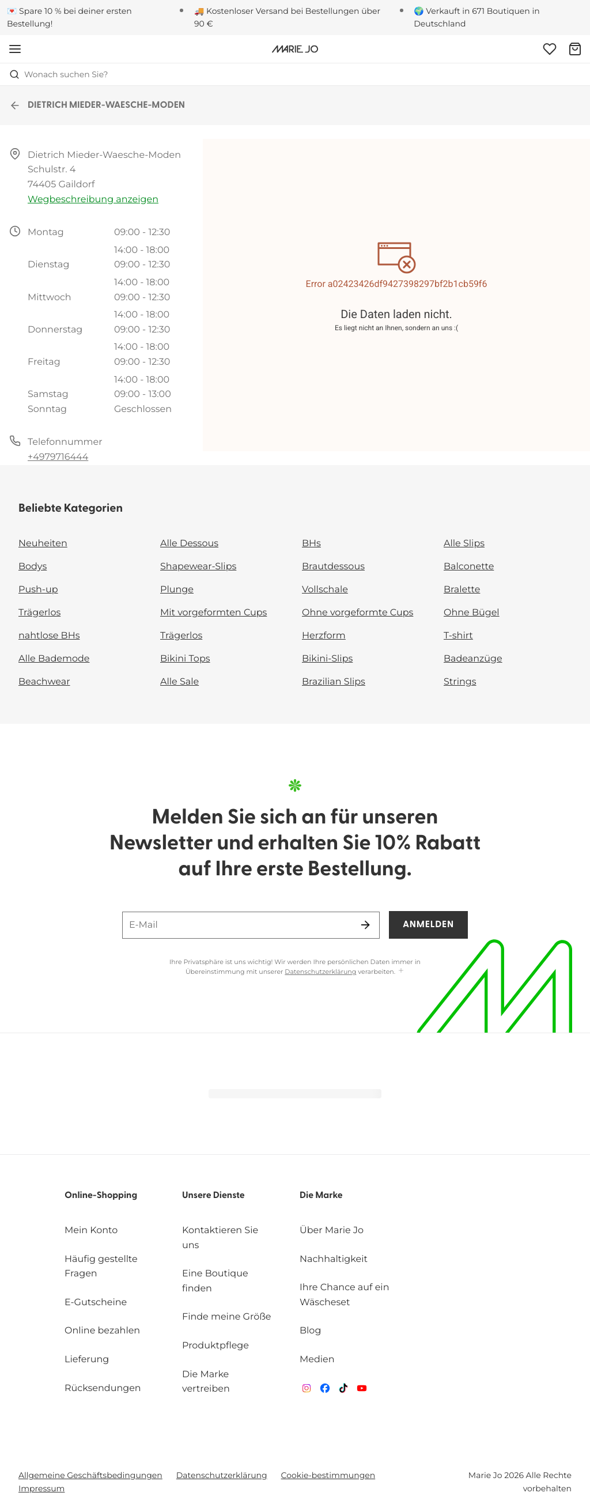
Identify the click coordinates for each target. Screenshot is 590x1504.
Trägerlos (39, 612)
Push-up (38, 589)
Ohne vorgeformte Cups (357, 612)
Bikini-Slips (327, 658)
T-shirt (458, 635)
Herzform (324, 635)
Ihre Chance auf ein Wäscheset (344, 1295)
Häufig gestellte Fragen (101, 1267)
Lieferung (87, 1359)
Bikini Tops (185, 658)
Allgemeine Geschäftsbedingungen (90, 1475)
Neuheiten (42, 543)
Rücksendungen (103, 1388)
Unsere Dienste (213, 1195)
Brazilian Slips (333, 682)
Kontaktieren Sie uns (220, 1238)
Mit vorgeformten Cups (213, 612)
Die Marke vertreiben (206, 1382)
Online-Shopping (101, 1195)
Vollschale (325, 589)
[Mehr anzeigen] (401, 971)
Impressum (41, 1488)
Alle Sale (179, 682)
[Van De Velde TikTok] (343, 1390)
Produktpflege (215, 1345)
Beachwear (44, 682)
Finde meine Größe (226, 1317)
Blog (310, 1330)
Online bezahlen (102, 1330)
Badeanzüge (473, 658)
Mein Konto (91, 1230)
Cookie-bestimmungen (328, 1475)
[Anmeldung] (549, 49)
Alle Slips (464, 543)
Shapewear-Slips (198, 566)
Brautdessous (333, 566)
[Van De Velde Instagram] (306, 1390)
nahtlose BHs (49, 635)
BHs (311, 543)
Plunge (177, 589)
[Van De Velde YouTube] (362, 1390)
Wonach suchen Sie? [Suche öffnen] (58, 74)
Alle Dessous (189, 543)
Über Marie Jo (332, 1230)
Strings (460, 682)
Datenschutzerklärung (320, 972)
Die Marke (321, 1195)
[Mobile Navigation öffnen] (15, 49)
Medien (317, 1359)
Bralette (462, 589)
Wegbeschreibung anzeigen (93, 199)
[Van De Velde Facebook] (325, 1390)
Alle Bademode (53, 658)
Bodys (32, 566)
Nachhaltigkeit (334, 1259)
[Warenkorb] (575, 49)
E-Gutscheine (96, 1302)
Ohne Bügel (472, 612)
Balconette (469, 566)
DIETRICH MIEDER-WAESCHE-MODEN (97, 105)
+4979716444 (58, 457)
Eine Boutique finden (215, 1281)
